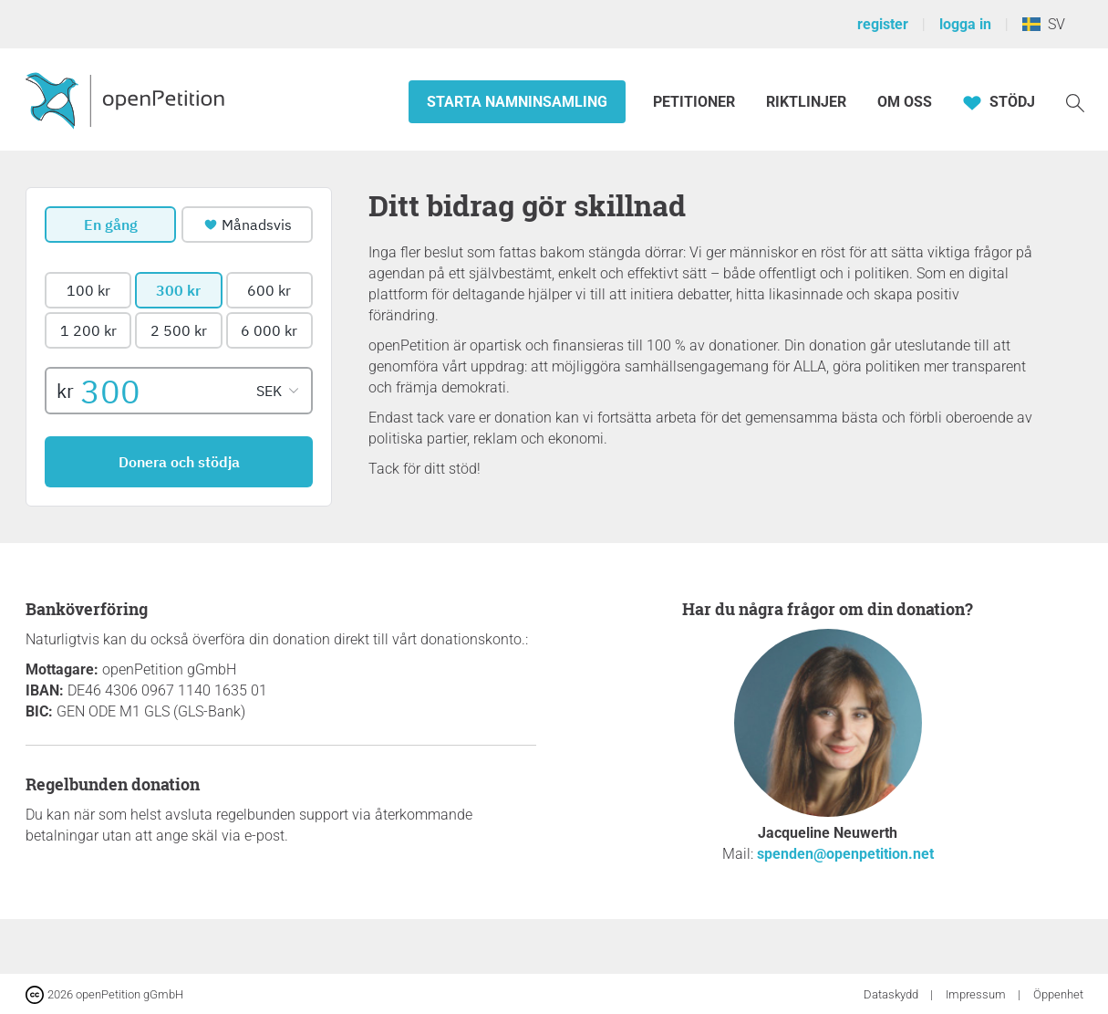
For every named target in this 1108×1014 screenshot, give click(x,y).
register (882, 24)
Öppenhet (1058, 994)
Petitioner (696, 101)
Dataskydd (892, 994)
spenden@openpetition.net (845, 853)
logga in (965, 24)
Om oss (904, 101)
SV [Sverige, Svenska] (1043, 24)
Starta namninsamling (517, 101)
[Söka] (1075, 101)
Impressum (977, 994)
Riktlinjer (806, 101)
